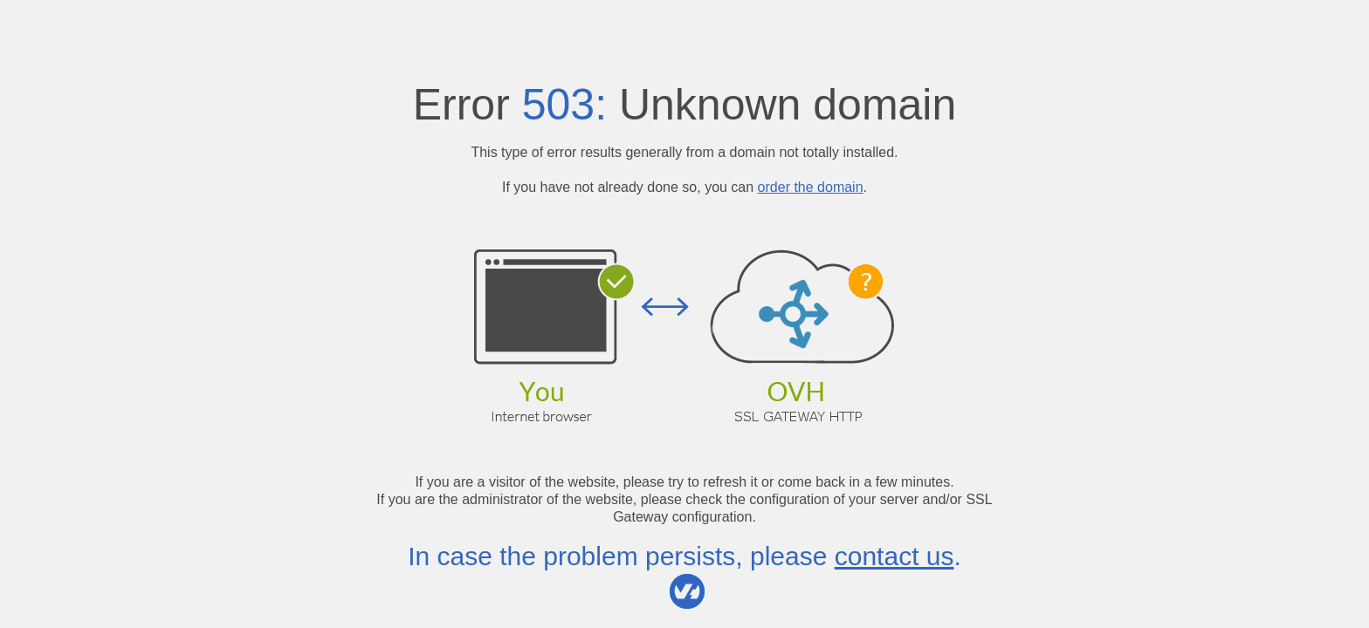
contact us (894, 556)
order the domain (810, 187)
